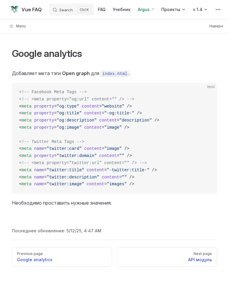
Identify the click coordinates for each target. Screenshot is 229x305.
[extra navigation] (218, 9)
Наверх (216, 26)
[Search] (71, 9)
